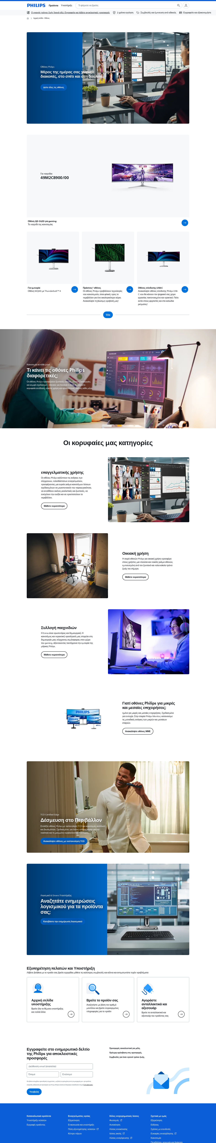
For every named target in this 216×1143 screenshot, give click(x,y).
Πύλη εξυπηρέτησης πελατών (83, 1129)
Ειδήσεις (155, 1125)
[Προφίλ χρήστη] (186, 5)
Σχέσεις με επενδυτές (161, 1129)
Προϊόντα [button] (53, 5)
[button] (185, 223)
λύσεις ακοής (117, 1133)
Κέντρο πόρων (75, 1133)
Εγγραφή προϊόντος (36, 1125)
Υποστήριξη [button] (66, 5)
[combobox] (122, 5)
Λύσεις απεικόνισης (118, 1129)
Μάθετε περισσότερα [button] (54, 506)
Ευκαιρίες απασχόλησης (163, 1133)
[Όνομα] (43, 1074)
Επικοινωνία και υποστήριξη (81, 1125)
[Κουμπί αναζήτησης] (178, 5)
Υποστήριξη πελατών (36, 1120)
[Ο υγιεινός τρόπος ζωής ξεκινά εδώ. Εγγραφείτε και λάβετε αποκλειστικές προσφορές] (68, 12)
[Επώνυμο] (77, 1074)
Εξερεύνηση (73, 1120)
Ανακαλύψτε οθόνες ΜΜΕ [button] (138, 731)
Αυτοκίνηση (114, 1125)
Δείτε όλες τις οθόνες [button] (53, 87)
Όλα (108, 315)
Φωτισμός (115, 1120)
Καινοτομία (156, 1138)
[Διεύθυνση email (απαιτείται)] (60, 1066)
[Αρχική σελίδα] (36, 5)
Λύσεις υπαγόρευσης (120, 1138)
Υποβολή (34, 1092)
